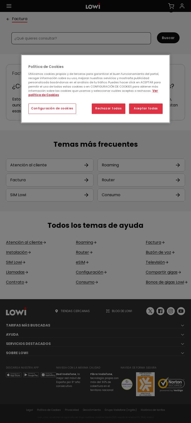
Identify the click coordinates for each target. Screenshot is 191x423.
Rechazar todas (108, 108)
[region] (95, 88)
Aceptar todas (146, 108)
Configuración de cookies (52, 108)
